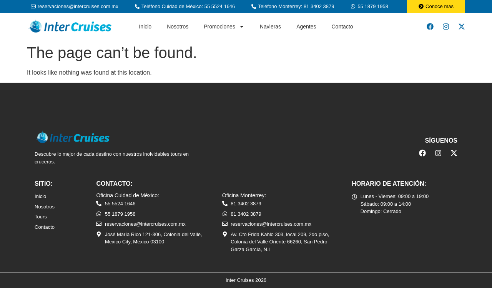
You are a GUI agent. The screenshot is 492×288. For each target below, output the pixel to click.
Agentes (306, 26)
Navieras (270, 26)
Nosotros (177, 26)
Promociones (224, 26)
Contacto (342, 26)
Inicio (145, 26)
